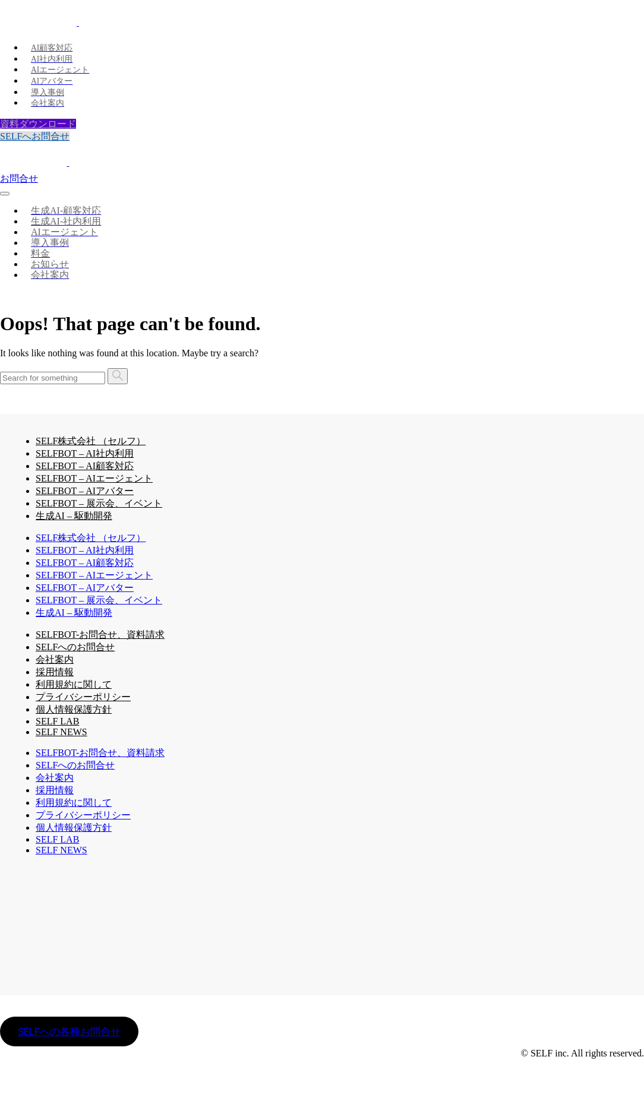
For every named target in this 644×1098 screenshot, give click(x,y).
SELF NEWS (61, 732)
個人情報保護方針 (74, 709)
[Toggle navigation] (5, 193)
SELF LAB (57, 839)
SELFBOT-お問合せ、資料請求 (100, 634)
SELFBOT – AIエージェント (94, 478)
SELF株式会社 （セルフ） (91, 441)
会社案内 (55, 659)
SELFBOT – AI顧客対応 (85, 466)
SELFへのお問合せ (75, 647)
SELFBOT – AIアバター (85, 491)
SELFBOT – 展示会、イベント (99, 503)
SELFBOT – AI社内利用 (85, 453)
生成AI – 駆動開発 (74, 516)
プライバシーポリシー (83, 697)
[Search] (52, 378)
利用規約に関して (74, 684)
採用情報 (55, 672)
